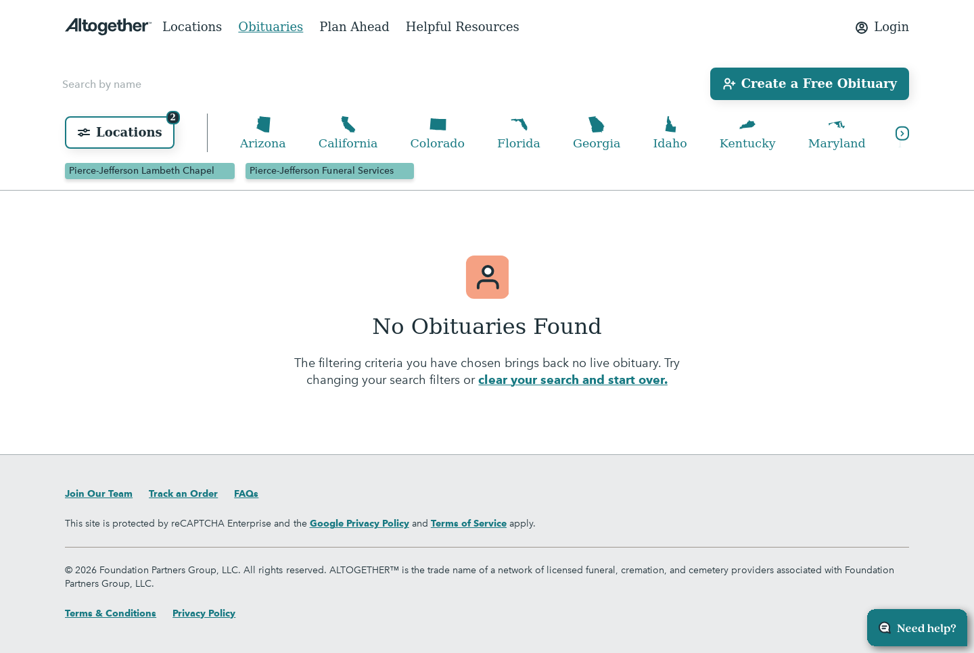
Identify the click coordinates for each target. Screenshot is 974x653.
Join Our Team (99, 493)
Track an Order (183, 493)
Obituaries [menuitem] (270, 27)
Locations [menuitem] (192, 27)
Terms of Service (469, 523)
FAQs (246, 493)
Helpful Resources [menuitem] (462, 27)
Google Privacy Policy (359, 523)
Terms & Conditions (110, 613)
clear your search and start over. (572, 380)
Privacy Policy (203, 613)
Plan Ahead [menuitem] (354, 27)
